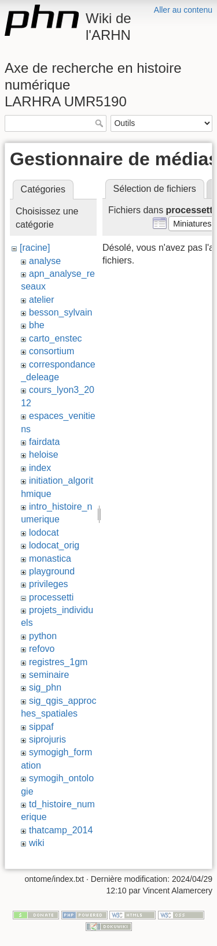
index (40, 468)
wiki (37, 843)
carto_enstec (55, 338)
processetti (51, 597)
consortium (51, 351)
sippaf (41, 727)
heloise (43, 454)
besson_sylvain (60, 312)
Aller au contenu (183, 9)
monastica (50, 558)
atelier (41, 300)
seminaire (49, 675)
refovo (41, 649)
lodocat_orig (54, 545)
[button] (192, 223)
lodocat (44, 532)
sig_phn (45, 687)
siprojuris (47, 739)
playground (52, 571)
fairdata (44, 442)
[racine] (35, 248)
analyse (45, 261)
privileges (48, 584)
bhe (37, 325)
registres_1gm (58, 662)
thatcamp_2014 (61, 830)
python (43, 636)
